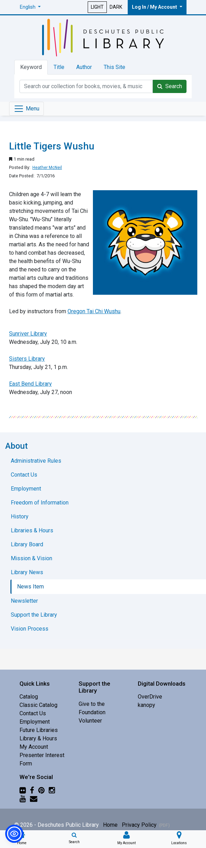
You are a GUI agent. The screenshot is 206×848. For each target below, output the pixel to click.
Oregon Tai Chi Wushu (94, 311)
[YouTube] (22, 798)
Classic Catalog (38, 705)
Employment (34, 721)
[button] (30, 7)
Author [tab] (84, 67)
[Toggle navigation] (26, 109)
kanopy (146, 705)
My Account (33, 746)
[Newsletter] (33, 798)
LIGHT (97, 7)
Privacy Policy (146, 825)
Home (110, 825)
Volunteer (90, 720)
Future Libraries (38, 730)
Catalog (28, 696)
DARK (116, 7)
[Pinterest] (41, 790)
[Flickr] (22, 790)
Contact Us (32, 713)
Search (169, 86)
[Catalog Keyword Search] (86, 86)
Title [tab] (59, 67)
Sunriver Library (28, 333)
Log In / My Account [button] (155, 7)
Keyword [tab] (31, 67)
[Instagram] (52, 790)
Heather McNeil (47, 167)
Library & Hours (38, 738)
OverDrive (150, 696)
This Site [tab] (114, 67)
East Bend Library (30, 383)
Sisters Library (27, 358)
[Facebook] (32, 790)
